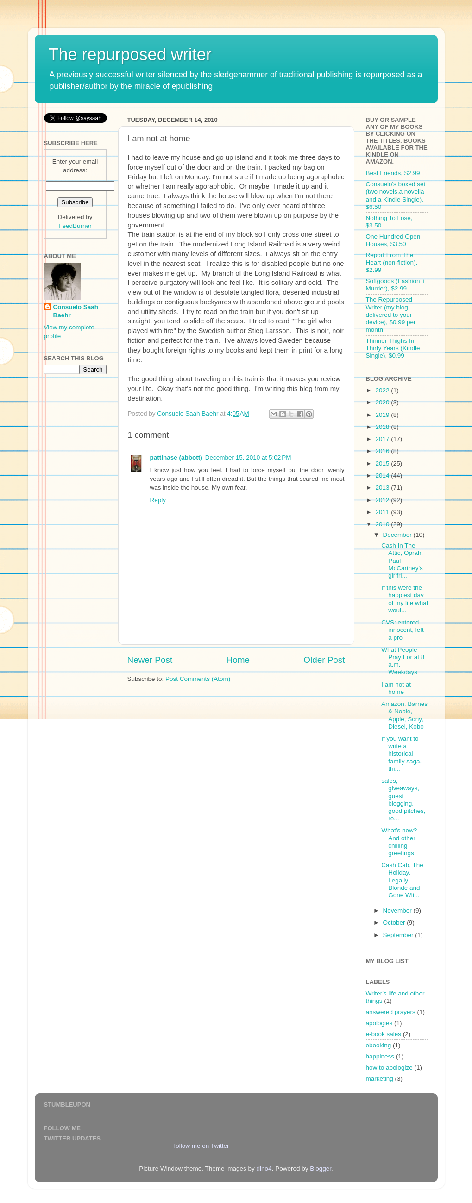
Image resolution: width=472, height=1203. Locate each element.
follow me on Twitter (201, 1145)
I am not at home (396, 688)
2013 (383, 487)
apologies (379, 1023)
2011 (383, 512)
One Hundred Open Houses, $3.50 (393, 240)
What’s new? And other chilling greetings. (399, 842)
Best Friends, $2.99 (393, 173)
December (398, 534)
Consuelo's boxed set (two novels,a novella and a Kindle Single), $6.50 (396, 195)
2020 (383, 402)
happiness (380, 1056)
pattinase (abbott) (176, 457)
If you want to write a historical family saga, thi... (401, 753)
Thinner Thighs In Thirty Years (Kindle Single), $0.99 (393, 348)
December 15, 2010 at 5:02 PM (248, 457)
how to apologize (389, 1067)
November (398, 910)
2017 (383, 438)
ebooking (378, 1045)
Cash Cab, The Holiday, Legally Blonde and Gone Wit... (402, 880)
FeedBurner (74, 225)
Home (238, 660)
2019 (383, 414)
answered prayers (390, 1011)
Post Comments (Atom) (197, 678)
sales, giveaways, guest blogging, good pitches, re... (403, 799)
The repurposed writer (130, 54)
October (395, 922)
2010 (383, 524)
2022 (383, 390)
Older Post (324, 660)
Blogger (320, 1168)
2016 (383, 450)
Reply (158, 500)
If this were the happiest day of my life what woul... (404, 599)
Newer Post (150, 660)
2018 (383, 426)
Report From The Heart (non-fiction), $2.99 (392, 262)
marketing (379, 1078)
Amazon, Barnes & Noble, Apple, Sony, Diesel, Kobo (404, 715)
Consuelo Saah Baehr (76, 311)
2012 (383, 500)
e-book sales (384, 1034)
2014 (383, 475)
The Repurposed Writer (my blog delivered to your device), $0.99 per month (391, 314)
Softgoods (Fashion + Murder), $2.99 (396, 284)
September (399, 935)
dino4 (264, 1168)
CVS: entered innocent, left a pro (402, 630)
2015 (383, 463)
